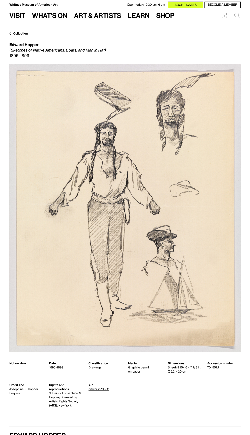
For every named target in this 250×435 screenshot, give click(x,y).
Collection (20, 33)
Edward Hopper (23, 44)
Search (237, 15)
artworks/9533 (98, 389)
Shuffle (224, 15)
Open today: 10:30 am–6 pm (146, 4)
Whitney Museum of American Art (33, 4)
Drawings (94, 367)
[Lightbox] (125, 208)
